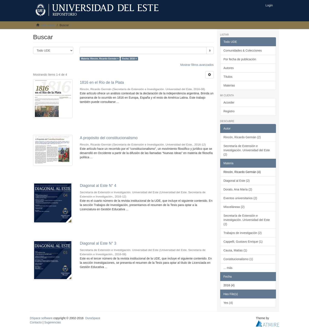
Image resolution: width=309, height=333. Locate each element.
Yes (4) (228, 302)
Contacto (36, 322)
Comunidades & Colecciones (243, 50)
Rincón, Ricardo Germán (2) (242, 137)
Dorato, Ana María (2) (238, 189)
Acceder (229, 102)
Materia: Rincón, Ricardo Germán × (99, 58)
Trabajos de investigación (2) (243, 233)
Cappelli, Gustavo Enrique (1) (243, 241)
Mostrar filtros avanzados (197, 64)
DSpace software (41, 318)
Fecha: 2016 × (129, 58)
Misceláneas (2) (234, 207)
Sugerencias (52, 322)
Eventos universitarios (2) (240, 198)
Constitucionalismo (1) (238, 259)
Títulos (228, 76)
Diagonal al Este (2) (237, 180)
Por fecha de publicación (240, 59)
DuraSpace (92, 318)
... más (228, 268)
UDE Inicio (48, 25)
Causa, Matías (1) (235, 250)
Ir (210, 50)
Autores (229, 68)
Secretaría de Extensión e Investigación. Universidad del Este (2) (247, 150)
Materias (229, 85)
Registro (229, 111)
